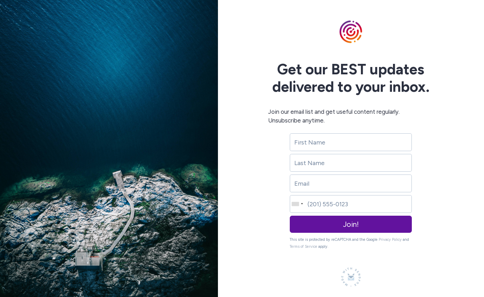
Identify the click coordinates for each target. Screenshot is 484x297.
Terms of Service (303, 246)
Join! (351, 224)
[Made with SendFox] (351, 277)
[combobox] (296, 204)
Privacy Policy (390, 239)
